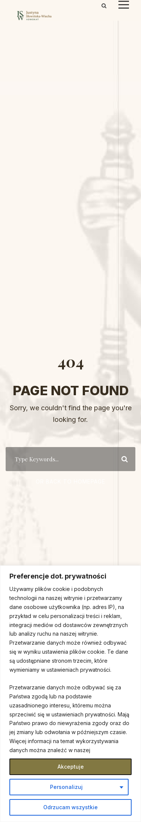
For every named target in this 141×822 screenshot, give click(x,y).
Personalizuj (66, 787)
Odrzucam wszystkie (70, 807)
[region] (70, 693)
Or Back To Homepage (70, 481)
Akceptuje (71, 766)
